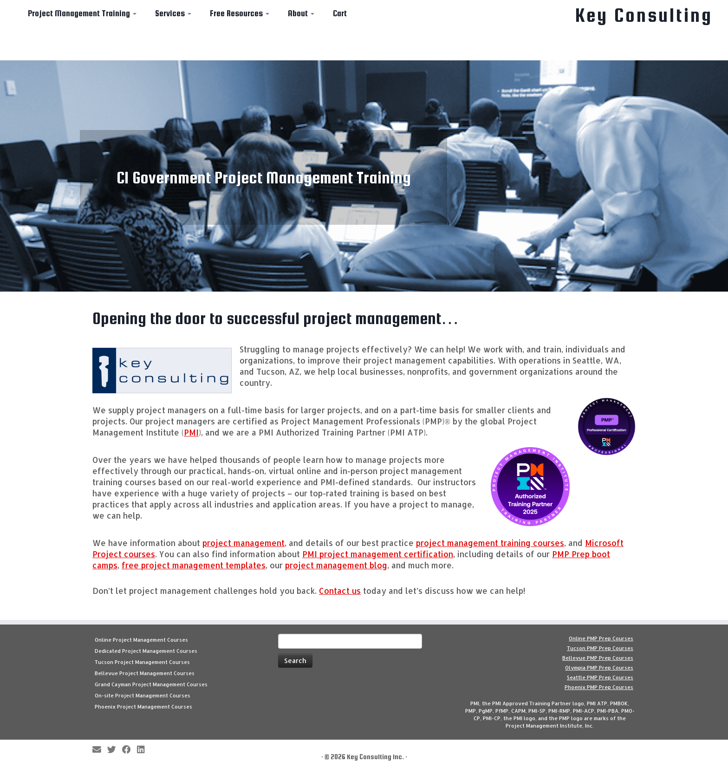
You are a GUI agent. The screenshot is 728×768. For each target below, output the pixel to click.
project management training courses (490, 543)
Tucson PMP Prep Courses (600, 648)
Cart (340, 13)
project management (243, 543)
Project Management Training (82, 13)
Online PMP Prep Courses (601, 638)
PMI (191, 432)
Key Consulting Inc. (375, 757)
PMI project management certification (377, 554)
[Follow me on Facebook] (129, 750)
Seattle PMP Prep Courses (600, 677)
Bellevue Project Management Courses (145, 673)
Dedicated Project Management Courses (146, 651)
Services (173, 13)
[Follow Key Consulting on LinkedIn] (143, 750)
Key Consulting (644, 15)
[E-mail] (99, 750)
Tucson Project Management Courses (142, 662)
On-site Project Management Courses (142, 695)
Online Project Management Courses (141, 640)
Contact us (340, 591)
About (301, 13)
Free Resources (239, 13)
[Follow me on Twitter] (114, 750)
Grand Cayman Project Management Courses (151, 684)
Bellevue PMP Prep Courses (597, 658)
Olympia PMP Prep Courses (599, 667)
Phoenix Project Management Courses (143, 706)
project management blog (336, 565)
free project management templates (194, 565)
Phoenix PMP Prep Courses (599, 687)
